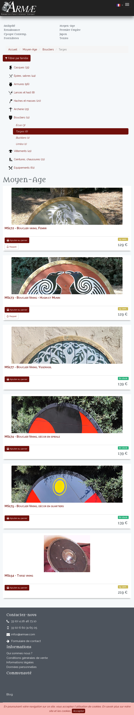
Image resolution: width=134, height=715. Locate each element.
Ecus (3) (20, 125)
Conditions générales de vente (27, 658)
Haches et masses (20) (24, 101)
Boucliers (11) (19, 117)
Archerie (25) (18, 109)
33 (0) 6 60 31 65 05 (24, 627)
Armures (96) (18, 84)
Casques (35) (18, 67)
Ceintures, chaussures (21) (26, 159)
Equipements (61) (21, 168)
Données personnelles (21, 667)
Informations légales (20, 662)
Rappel (11, 246)
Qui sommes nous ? (19, 653)
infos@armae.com (23, 634)
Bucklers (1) (22, 137)
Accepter (78, 710)
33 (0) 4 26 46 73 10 (23, 621)
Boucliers (48, 49)
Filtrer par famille (16, 58)
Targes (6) (22, 131)
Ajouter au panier (17, 240)
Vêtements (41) (19, 151)
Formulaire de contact (26, 641)
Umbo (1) (21, 143)
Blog (9, 694)
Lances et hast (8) (21, 92)
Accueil (12, 49)
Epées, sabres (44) (22, 76)
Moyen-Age (29, 49)
